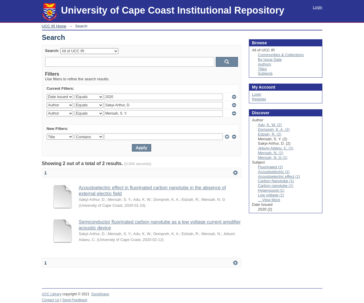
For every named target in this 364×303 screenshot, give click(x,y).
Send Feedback (74, 300)
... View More (269, 200)
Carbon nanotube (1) (275, 185)
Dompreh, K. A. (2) (274, 129)
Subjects (265, 73)
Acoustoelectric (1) (274, 172)
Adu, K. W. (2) (270, 125)
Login (317, 7)
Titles (262, 69)
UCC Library (51, 294)
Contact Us (51, 300)
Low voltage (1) (271, 195)
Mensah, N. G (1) (273, 157)
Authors (264, 64)
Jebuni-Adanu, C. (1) (275, 148)
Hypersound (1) (271, 190)
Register (259, 99)
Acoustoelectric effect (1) (279, 176)
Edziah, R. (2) (269, 134)
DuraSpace (100, 294)
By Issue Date (270, 59)
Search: (52, 50)
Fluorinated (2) (270, 167)
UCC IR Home (54, 26)
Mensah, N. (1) (270, 153)
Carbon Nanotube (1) (276, 181)
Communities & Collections (281, 55)
